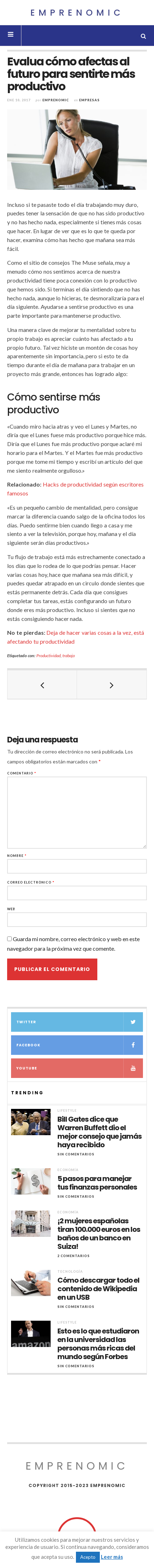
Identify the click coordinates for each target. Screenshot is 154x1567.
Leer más (112, 1556)
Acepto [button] (88, 1557)
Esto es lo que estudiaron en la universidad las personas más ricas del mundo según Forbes (98, 1344)
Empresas (89, 100)
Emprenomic (77, 12)
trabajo (68, 655)
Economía (67, 1170)
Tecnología (70, 1271)
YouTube (79, 1068)
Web (11, 909)
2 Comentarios (73, 1256)
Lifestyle (67, 1110)
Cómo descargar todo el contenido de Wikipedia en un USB (98, 1289)
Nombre (17, 855)
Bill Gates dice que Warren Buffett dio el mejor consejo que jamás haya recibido (99, 1132)
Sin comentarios (75, 1154)
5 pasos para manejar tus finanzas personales (97, 1182)
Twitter (79, 1022)
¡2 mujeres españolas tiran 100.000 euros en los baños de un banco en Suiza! (98, 1234)
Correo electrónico (31, 882)
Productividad (48, 655)
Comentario (21, 773)
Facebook (79, 1045)
